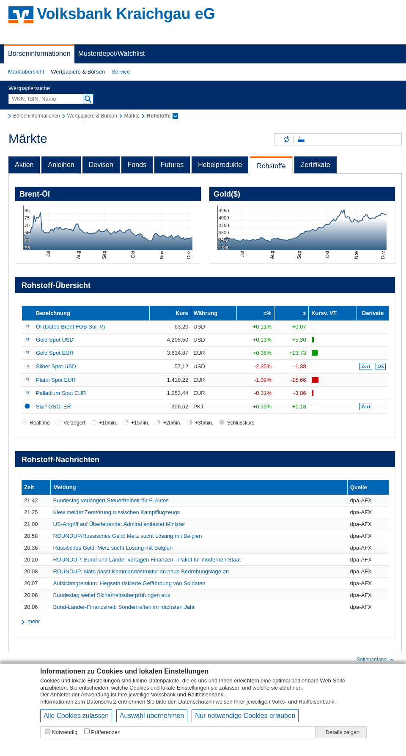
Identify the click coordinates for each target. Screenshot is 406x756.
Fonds (137, 164)
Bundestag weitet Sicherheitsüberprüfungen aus (111, 595)
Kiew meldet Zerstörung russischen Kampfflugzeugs (116, 512)
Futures (172, 164)
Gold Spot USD (55, 340)
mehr (33, 621)
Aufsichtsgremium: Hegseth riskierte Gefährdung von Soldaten (129, 583)
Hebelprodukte (220, 164)
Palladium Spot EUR (61, 393)
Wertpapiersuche (29, 88)
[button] (26, 71)
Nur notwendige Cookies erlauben (245, 715)
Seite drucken (301, 139)
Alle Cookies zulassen (76, 715)
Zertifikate (315, 164)
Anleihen (61, 164)
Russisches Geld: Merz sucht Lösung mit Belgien (113, 548)
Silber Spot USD (56, 366)
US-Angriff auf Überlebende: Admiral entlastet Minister (119, 524)
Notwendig (64, 732)
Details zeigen (342, 732)
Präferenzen (106, 732)
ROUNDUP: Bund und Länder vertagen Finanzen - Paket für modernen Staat (147, 559)
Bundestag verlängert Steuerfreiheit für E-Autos (111, 500)
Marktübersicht (26, 71)
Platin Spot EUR (56, 380)
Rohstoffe (271, 166)
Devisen (101, 164)
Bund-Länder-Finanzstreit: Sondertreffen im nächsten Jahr (124, 607)
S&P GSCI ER (53, 406)
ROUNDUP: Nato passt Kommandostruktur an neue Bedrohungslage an (141, 571)
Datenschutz (102, 701)
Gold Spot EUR (55, 353)
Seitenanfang (376, 660)
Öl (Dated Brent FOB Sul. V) (70, 326)
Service (121, 71)
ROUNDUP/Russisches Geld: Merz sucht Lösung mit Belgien (127, 536)
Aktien (24, 164)
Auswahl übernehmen (152, 715)
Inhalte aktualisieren (286, 139)
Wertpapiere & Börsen (78, 71)
